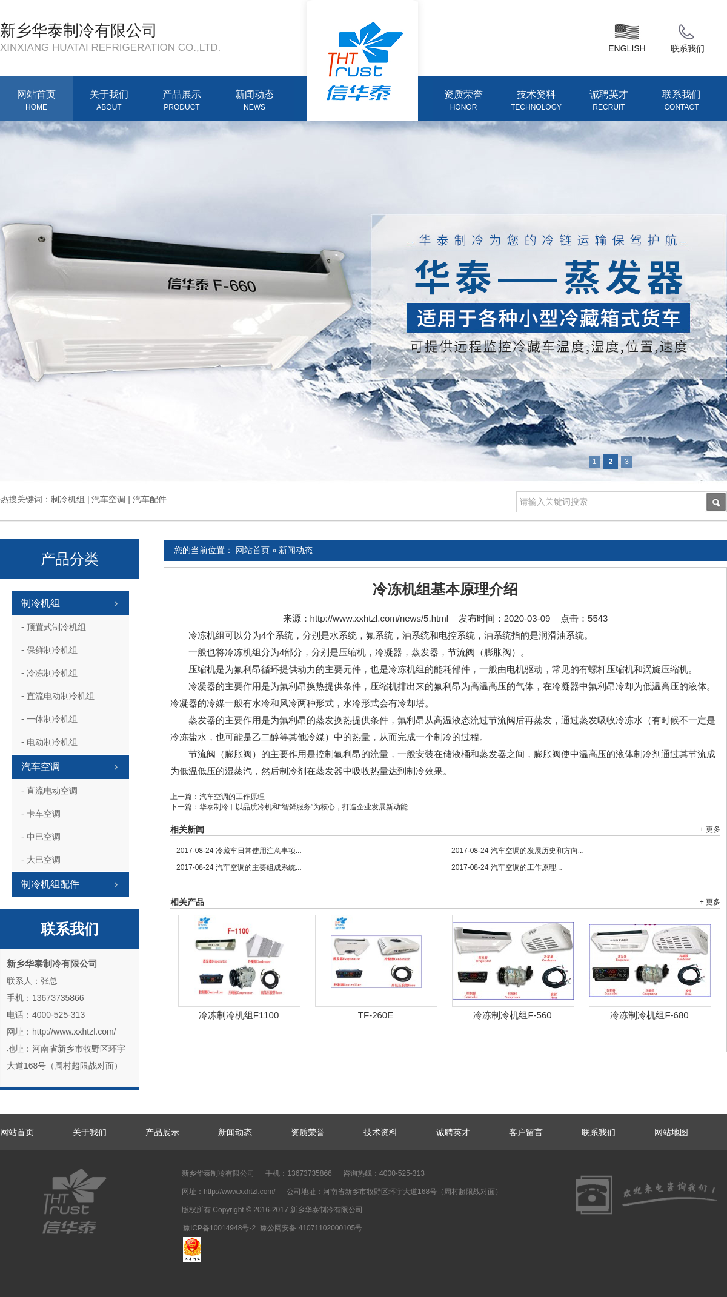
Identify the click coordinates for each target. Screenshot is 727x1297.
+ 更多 (710, 829)
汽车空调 (40, 766)
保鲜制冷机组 (49, 650)
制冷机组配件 (50, 884)
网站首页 (36, 101)
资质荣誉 (463, 101)
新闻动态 (254, 101)
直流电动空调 (49, 790)
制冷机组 (40, 603)
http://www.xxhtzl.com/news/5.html (379, 618)
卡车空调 (41, 813)
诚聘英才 (609, 101)
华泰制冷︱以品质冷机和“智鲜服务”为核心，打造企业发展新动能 (303, 807)
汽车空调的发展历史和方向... (517, 850)
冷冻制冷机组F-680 (649, 1015)
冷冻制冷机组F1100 (239, 1015)
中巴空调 (41, 836)
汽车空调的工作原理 (232, 796)
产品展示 (181, 101)
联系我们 (687, 37)
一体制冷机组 (49, 719)
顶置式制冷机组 (53, 627)
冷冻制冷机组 (49, 673)
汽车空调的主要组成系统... (239, 867)
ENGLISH (626, 37)
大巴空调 (41, 859)
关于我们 (109, 101)
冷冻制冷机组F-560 (512, 1015)
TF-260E (375, 1015)
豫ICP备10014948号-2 (219, 1228)
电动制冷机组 (49, 742)
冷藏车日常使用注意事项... (239, 850)
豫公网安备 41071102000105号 (311, 1228)
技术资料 (536, 101)
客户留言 (526, 1132)
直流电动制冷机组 (58, 696)
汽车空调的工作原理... (506, 867)
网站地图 (671, 1132)
